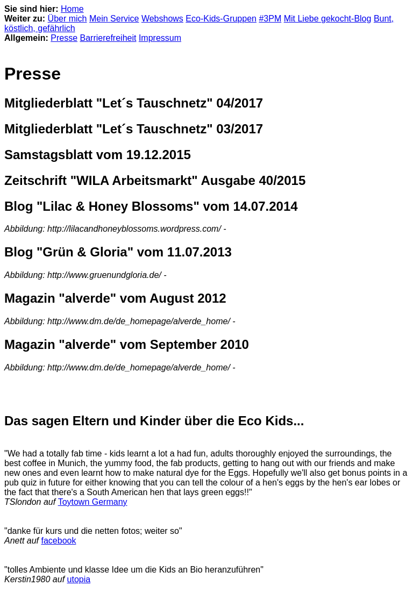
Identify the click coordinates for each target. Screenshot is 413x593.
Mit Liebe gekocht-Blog (328, 18)
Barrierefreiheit (108, 37)
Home (72, 8)
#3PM (270, 18)
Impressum (160, 37)
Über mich (67, 18)
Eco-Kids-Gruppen (221, 18)
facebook (58, 540)
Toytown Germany (92, 501)
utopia (79, 579)
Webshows (162, 18)
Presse (64, 37)
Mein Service (114, 18)
